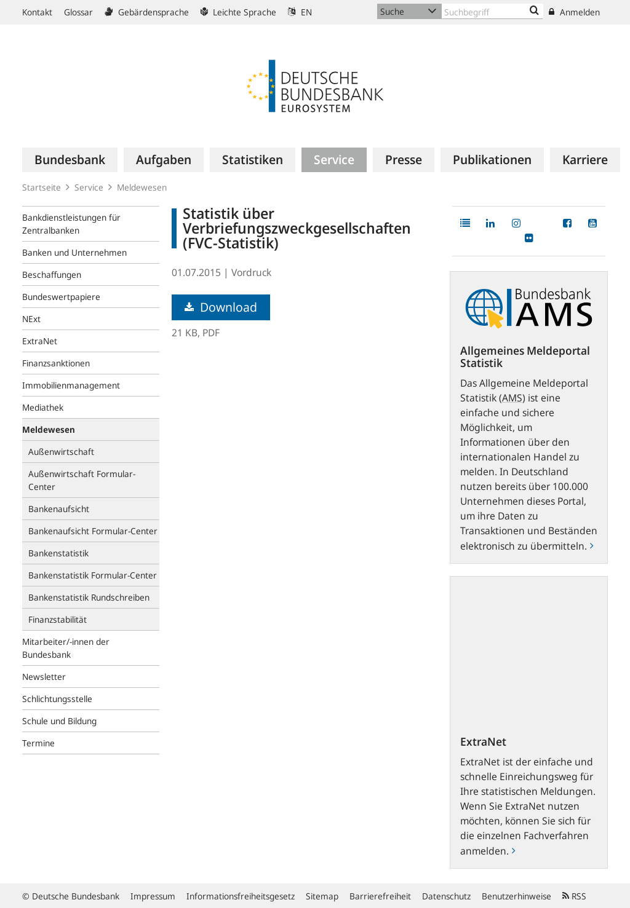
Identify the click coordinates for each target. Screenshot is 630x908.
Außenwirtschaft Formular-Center (81, 480)
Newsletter (44, 676)
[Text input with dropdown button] (492, 11)
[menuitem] (70, 160)
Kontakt (37, 12)
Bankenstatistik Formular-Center (92, 575)
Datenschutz (446, 896)
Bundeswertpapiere (61, 296)
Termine (38, 743)
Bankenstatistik (58, 553)
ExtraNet (39, 341)
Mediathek (42, 407)
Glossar (78, 12)
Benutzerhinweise (516, 896)
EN (300, 12)
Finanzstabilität (57, 619)
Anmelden (574, 12)
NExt (31, 319)
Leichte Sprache (238, 12)
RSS (574, 896)
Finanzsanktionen (56, 363)
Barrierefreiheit (380, 896)
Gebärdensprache (147, 12)
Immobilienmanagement (71, 385)
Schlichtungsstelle (57, 699)
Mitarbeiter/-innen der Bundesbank (66, 648)
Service (88, 187)
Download (221, 307)
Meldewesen (142, 187)
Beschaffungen (51, 274)
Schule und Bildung (59, 721)
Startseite (41, 187)
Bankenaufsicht (58, 509)
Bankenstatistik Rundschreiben (89, 597)
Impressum (152, 896)
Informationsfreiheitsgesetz (240, 896)
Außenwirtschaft (61, 451)
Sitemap (322, 896)
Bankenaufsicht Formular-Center (93, 531)
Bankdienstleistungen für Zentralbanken (71, 223)
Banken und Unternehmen (74, 252)
